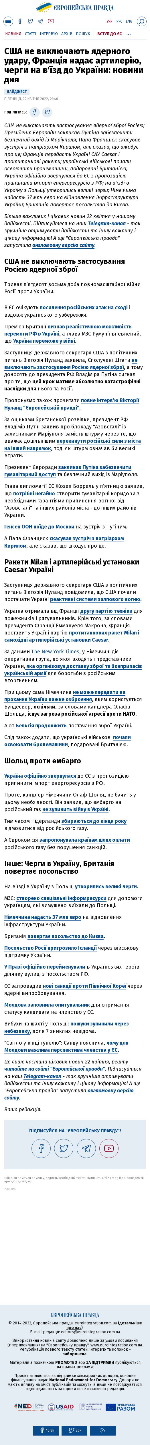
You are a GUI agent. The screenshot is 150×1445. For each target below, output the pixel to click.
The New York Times (55, 651)
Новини (13, 33)
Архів (66, 33)
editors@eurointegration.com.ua (90, 1332)
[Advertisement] (75, 1230)
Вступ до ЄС (109, 33)
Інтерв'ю (49, 33)
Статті (30, 33)
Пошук (83, 33)
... (128, 33)
